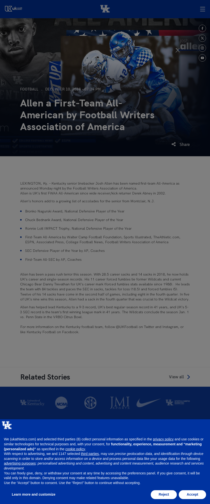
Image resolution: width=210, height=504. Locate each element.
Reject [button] (164, 494)
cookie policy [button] (75, 449)
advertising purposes (20, 463)
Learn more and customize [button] (33, 494)
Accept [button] (192, 494)
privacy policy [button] (163, 439)
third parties (90, 454)
